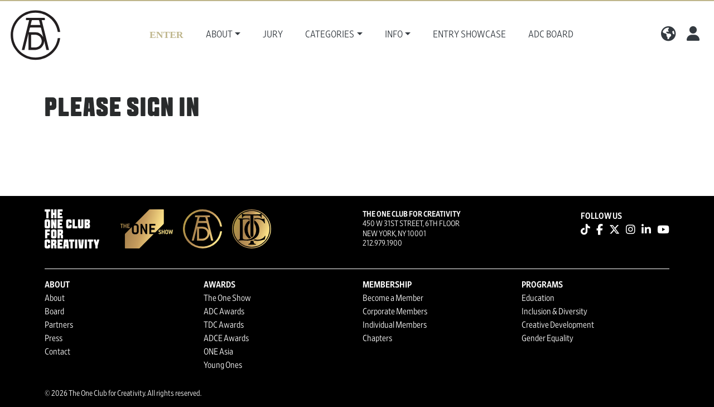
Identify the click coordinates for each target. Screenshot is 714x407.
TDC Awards (224, 324)
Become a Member (393, 298)
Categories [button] (329, 35)
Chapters (377, 338)
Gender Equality (547, 338)
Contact (57, 351)
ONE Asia (218, 351)
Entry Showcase (469, 35)
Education (538, 298)
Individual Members (395, 324)
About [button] (219, 35)
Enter (166, 34)
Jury (273, 35)
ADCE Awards (226, 338)
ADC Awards (224, 311)
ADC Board (550, 35)
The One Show (227, 298)
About (55, 298)
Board (54, 311)
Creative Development (558, 324)
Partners (59, 324)
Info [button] (394, 35)
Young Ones (223, 365)
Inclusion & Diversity (554, 311)
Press (53, 338)
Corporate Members (395, 311)
